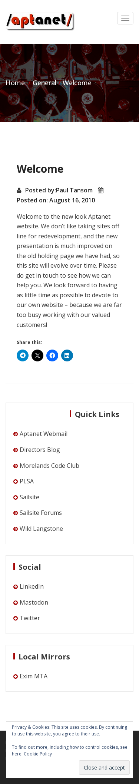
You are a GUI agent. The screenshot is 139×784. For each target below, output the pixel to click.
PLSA (27, 481)
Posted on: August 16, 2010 (56, 200)
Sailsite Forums (41, 513)
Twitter (30, 618)
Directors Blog (40, 450)
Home (15, 82)
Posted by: (40, 190)
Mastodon (34, 602)
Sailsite (29, 497)
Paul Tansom (74, 190)
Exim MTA (33, 676)
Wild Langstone (41, 529)
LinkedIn (32, 586)
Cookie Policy (38, 754)
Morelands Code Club (49, 466)
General (44, 82)
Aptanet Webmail (43, 434)
